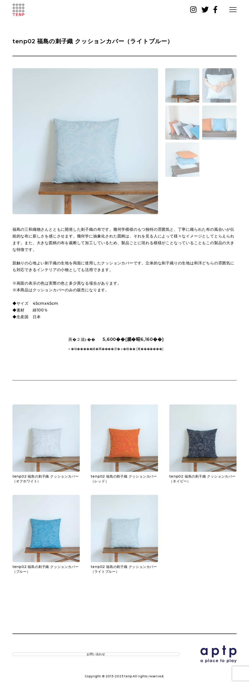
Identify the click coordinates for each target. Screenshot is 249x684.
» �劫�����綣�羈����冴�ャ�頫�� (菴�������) (115, 349)
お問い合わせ (33, 655)
